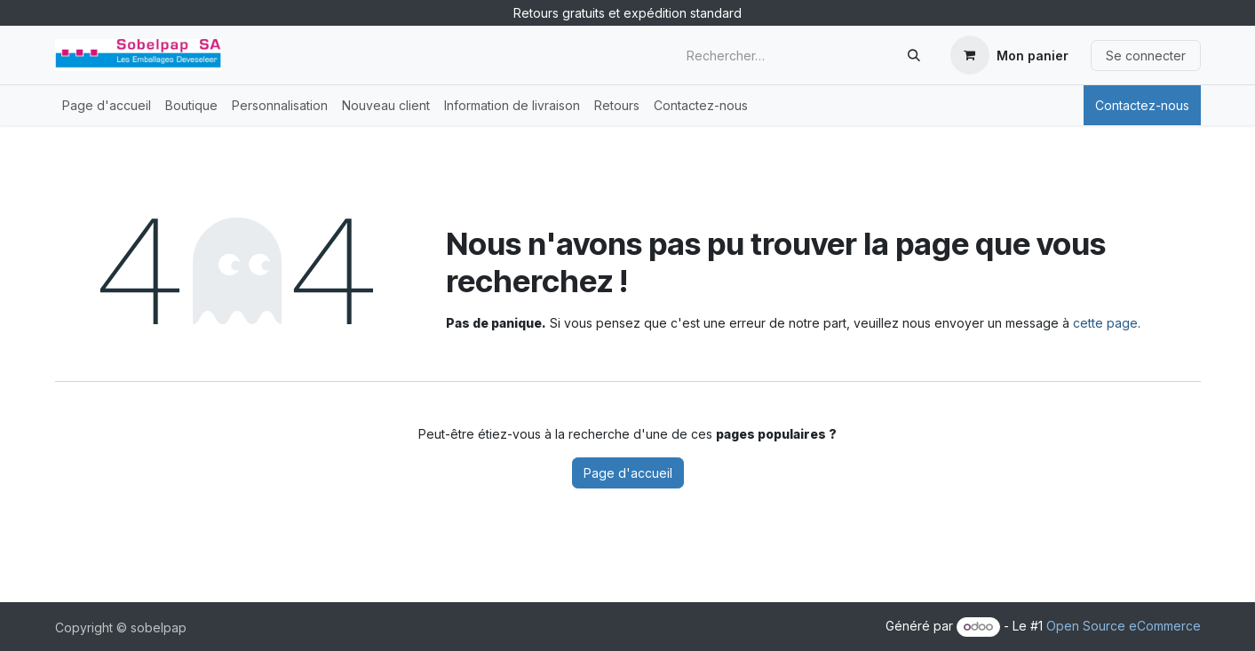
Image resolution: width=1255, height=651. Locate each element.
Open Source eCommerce (1123, 625)
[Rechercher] (914, 55)
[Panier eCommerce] (1009, 55)
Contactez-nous (1142, 105)
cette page (1105, 322)
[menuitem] (106, 105)
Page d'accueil (628, 472)
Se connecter (1146, 55)
